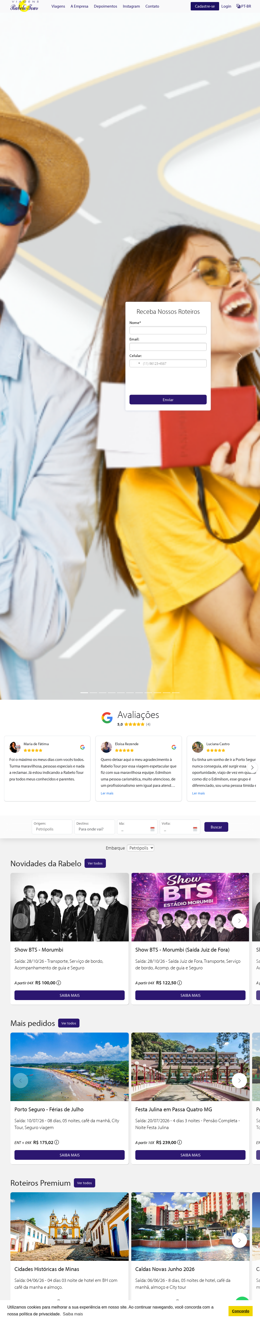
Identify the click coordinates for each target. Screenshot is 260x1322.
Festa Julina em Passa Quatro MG (173, 1109)
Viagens (58, 6)
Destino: (82, 823)
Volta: (166, 823)
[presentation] (168, 380)
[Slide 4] (112, 693)
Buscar (216, 826)
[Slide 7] (139, 693)
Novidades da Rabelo (46, 863)
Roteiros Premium (40, 1182)
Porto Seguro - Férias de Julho (49, 1109)
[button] (135, 363)
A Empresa (79, 6)
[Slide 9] (157, 693)
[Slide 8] (148, 693)
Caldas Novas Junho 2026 (164, 1268)
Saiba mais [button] (73, 1314)
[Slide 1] (84, 693)
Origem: (40, 823)
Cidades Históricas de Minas (46, 1268)
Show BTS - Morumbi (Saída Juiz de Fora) (182, 949)
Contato (152, 6)
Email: (134, 339)
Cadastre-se (205, 6)
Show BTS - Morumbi (38, 949)
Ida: (121, 823)
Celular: (135, 355)
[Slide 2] (93, 693)
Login (226, 6)
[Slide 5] (121, 693)
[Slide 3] (102, 693)
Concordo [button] (240, 1311)
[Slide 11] (176, 693)
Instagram (131, 6)
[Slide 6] (130, 693)
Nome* (135, 322)
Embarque (115, 848)
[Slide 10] (166, 693)
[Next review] (252, 767)
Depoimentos (105, 6)
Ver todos (95, 863)
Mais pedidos (32, 1023)
